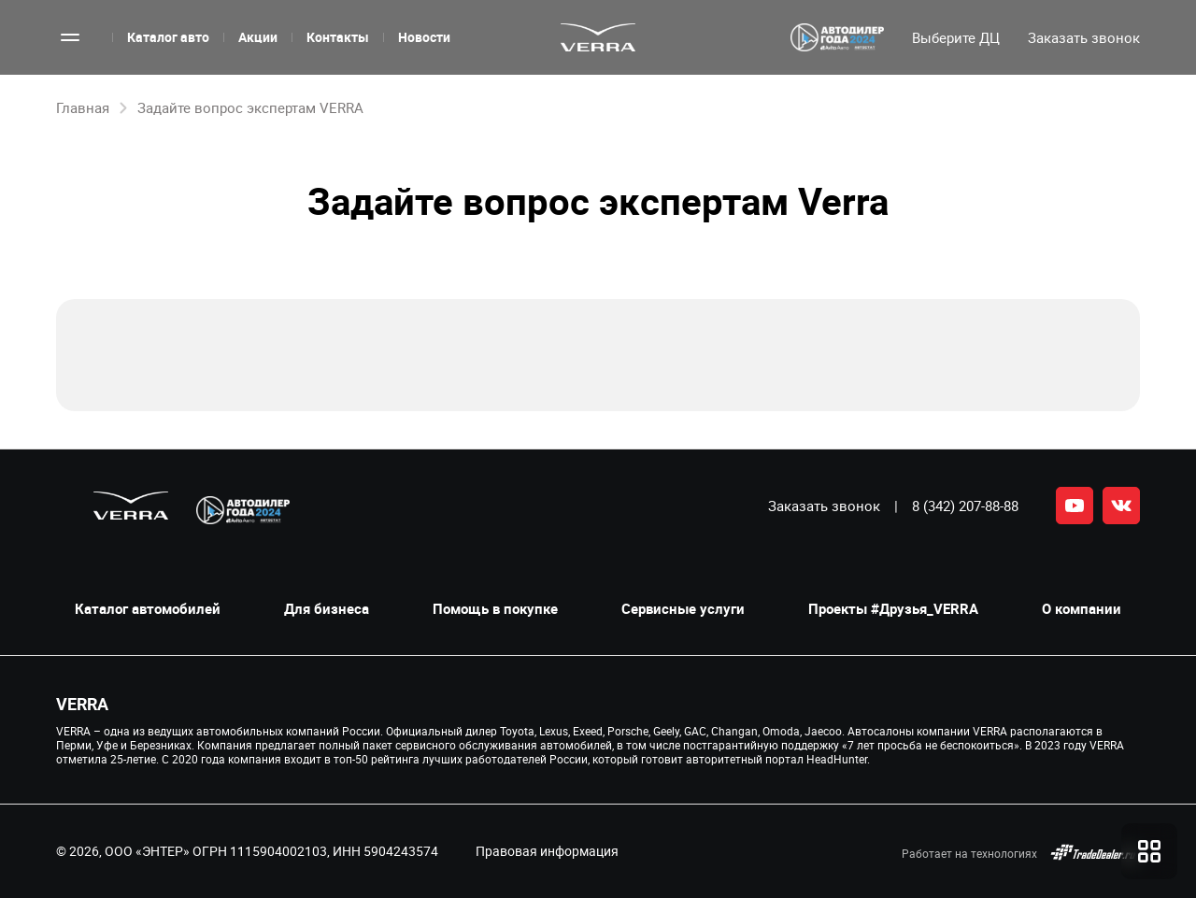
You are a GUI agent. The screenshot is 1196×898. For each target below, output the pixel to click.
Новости (424, 37)
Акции (258, 37)
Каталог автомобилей (148, 609)
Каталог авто (168, 37)
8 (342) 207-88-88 (965, 505)
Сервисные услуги (683, 609)
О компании (1081, 609)
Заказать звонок (824, 505)
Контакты (337, 37)
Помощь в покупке (495, 609)
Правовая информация (547, 851)
